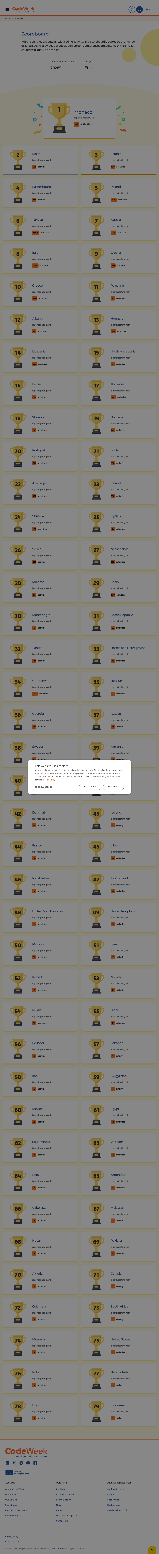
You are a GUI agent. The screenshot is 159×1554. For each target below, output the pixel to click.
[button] (43, 787)
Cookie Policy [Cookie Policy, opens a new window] (49, 779)
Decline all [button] (90, 786)
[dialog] (79, 777)
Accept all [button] (113, 786)
